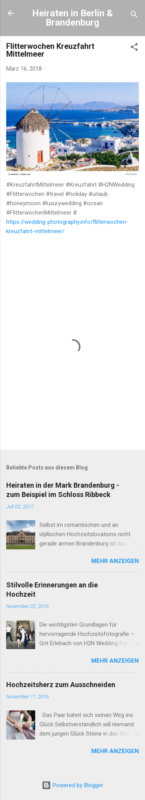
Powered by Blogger (72, 785)
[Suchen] (134, 16)
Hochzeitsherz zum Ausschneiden (60, 685)
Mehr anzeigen (115, 561)
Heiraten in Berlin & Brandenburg (72, 18)
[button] (134, 48)
